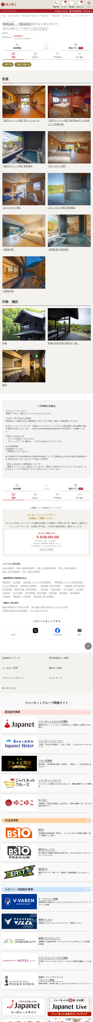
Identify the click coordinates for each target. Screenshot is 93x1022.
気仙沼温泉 (56, 589)
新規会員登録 (75, 11)
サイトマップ (55, 678)
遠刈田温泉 (75, 593)
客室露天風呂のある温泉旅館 (14, 611)
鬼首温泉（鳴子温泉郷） (51, 586)
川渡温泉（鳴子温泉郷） (75, 586)
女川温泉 (17, 582)
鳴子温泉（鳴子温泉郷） (44, 596)
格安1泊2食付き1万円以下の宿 (15, 607)
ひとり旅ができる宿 (38, 611)
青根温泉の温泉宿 (30, 16)
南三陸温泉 (7, 589)
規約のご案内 (55, 668)
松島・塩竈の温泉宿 (25, 568)
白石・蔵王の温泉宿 (10, 16)
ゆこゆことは (9, 688)
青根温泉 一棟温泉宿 (50, 16)
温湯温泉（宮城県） (29, 586)
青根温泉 (17, 596)
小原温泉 (6, 596)
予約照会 (72, 4)
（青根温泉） (66, 16)
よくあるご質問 (10, 668)
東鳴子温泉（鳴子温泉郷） (26, 589)
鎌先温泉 (63, 593)
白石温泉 (79, 589)
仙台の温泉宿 (8, 568)
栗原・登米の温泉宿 (11, 572)
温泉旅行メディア (11, 658)
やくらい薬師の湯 (10, 586)
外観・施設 (22, 64)
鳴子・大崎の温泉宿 (67, 568)
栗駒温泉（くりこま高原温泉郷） (69, 582)
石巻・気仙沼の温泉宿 (46, 568)
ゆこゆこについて (61, 11)
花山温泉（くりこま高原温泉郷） (37, 582)
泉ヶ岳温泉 (68, 589)
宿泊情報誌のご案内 (59, 658)
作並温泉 (27, 596)
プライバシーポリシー (13, 678)
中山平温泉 (17, 593)
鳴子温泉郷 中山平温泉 (35, 593)
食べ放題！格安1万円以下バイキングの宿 (49, 607)
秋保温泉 (53, 593)
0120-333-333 (49, 537)
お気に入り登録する (39, 29)
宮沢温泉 (44, 589)
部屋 (7, 64)
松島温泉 (6, 582)
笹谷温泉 (6, 593)
